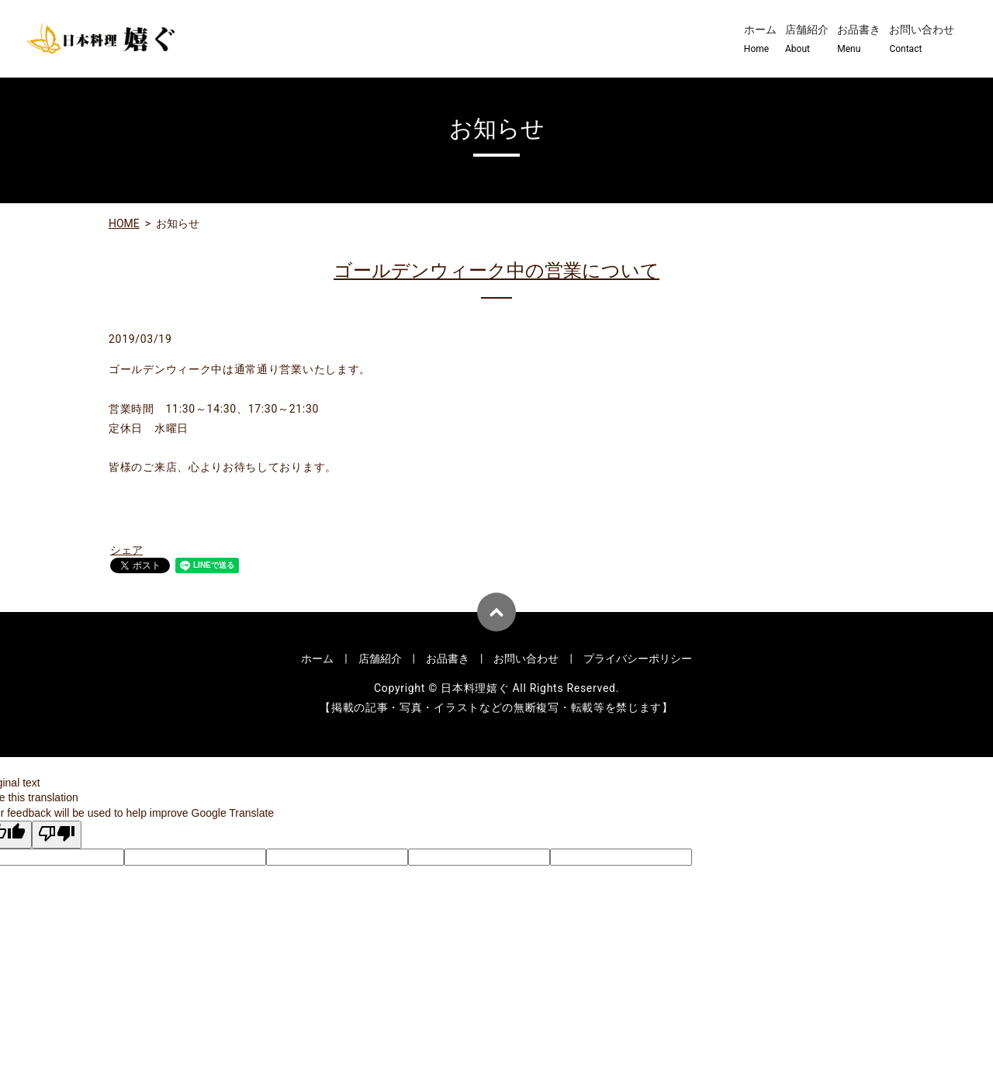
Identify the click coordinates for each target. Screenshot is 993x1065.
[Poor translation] (56, 835)
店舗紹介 (807, 39)
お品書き (859, 39)
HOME (124, 223)
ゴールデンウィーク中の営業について (496, 271)
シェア (126, 550)
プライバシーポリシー (637, 658)
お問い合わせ (921, 39)
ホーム (760, 39)
